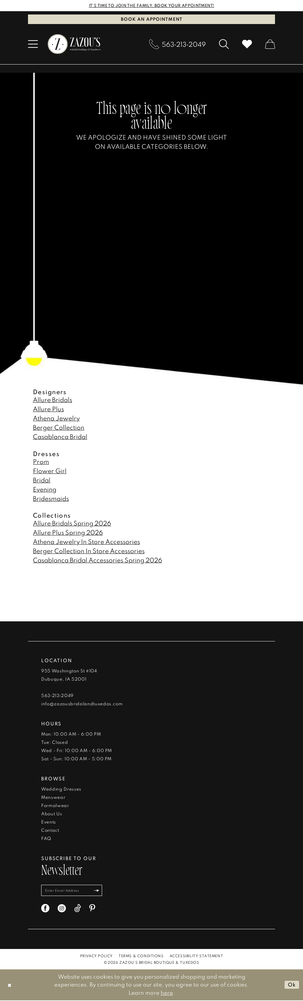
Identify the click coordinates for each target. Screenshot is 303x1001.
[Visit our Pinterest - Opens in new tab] (92, 909)
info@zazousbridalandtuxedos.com (82, 704)
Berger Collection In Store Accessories (89, 551)
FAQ (46, 839)
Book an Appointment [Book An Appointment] (151, 19)
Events (48, 822)
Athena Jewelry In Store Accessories (86, 542)
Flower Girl (50, 471)
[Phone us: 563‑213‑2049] (177, 44)
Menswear (53, 797)
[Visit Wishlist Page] (247, 44)
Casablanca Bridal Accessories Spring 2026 (97, 560)
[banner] (74, 44)
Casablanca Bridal (60, 437)
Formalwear (55, 806)
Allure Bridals (52, 400)
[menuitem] (32, 44)
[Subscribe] (100, 891)
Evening (44, 489)
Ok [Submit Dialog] (291, 985)
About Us (51, 814)
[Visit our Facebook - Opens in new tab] (45, 909)
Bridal (41, 480)
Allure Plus (48, 409)
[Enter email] (73, 891)
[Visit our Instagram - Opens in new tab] (62, 909)
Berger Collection (58, 427)
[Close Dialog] (9, 985)
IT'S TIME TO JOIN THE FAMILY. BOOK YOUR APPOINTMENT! (151, 6)
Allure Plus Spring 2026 (68, 532)
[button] (32, 44)
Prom (41, 461)
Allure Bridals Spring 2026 (72, 523)
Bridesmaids (51, 498)
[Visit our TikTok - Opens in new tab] (77, 909)
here (167, 993)
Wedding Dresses (61, 789)
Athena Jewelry (56, 418)
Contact (50, 830)
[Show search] (223, 44)
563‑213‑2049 (57, 696)
